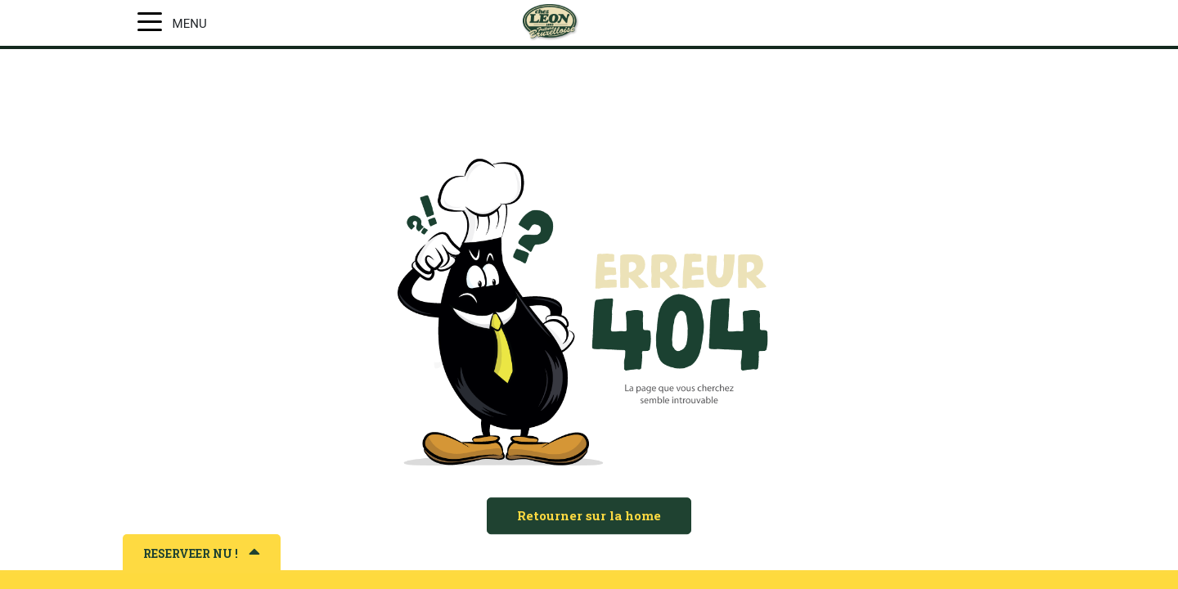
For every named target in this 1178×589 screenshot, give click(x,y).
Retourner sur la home (589, 515)
